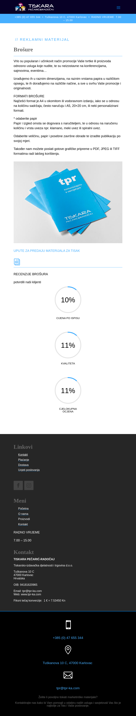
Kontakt (23, 454)
